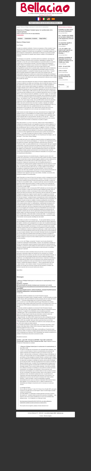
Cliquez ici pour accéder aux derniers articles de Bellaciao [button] (45, 22)
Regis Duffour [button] (42, 38)
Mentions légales (48, 415)
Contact (41, 415)
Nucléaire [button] (20, 38)
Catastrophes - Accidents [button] (31, 38)
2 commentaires (20, 35)
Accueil (18, 27)
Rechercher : (61, 84)
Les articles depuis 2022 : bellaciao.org (53, 413)
